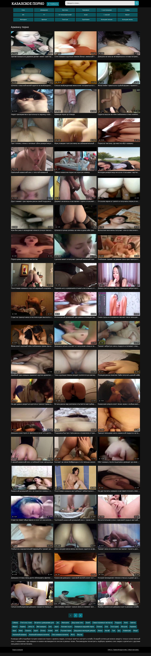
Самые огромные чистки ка (102, 626)
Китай (107, 634)
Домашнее (44, 11)
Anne (126, 626)
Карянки (133, 630)
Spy (119, 634)
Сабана (15, 626)
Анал (86, 16)
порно (29, 4)
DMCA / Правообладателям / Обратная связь (123, 653)
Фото (73, 638)
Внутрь (79, 638)
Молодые (23, 20)
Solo (50, 630)
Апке (20, 634)
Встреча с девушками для (44, 626)
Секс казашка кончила (60, 638)
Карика (22, 630)
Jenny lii (31, 630)
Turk (113, 634)
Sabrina (132, 626)
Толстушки (114, 630)
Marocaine (65, 626)
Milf (56, 634)
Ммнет (15, 630)
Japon (56, 630)
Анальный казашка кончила (39, 638)
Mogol (135, 634)
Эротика (65, 11)
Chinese (99, 630)
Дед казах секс (77, 626)
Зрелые (44, 20)
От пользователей (65, 16)
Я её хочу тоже (26, 626)
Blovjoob (124, 630)
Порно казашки (17, 653)
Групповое (85, 20)
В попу (43, 634)
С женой (107, 16)
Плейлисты (56, 4)
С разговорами (107, 11)
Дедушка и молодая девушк (84, 634)
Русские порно (66, 634)
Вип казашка (41, 630)
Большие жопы (127, 20)
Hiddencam (127, 634)
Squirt (36, 634)
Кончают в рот (66, 630)
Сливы (127, 11)
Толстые (65, 20)
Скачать (28, 634)
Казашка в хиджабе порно (84, 630)
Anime (50, 634)
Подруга (118, 626)
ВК (23, 16)
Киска (100, 634)
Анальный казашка (19, 638)
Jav (57, 626)
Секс (23, 11)
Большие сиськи (106, 20)
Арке (14, 634)
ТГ (44, 16)
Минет (127, 16)
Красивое (85, 11)
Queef (88, 626)
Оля (106, 630)
